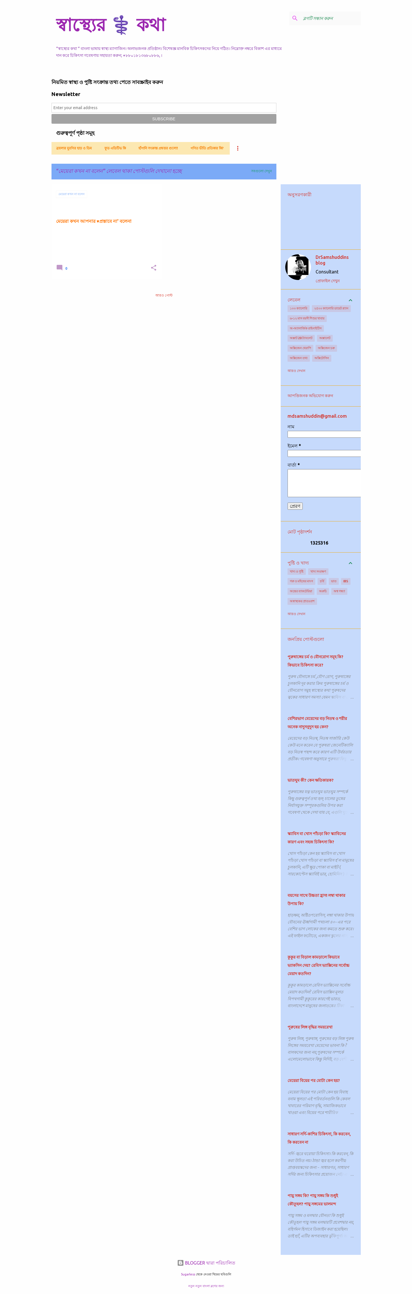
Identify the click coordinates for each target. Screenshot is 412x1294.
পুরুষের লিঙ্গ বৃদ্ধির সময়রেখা (310, 1027)
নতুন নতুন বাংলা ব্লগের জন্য (206, 1286)
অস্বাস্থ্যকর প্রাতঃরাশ (302, 601)
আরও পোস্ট (164, 295)
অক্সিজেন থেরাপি (300, 348)
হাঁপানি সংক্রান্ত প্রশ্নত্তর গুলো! (158, 148)
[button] (153, 268)
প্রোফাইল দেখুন (328, 281)
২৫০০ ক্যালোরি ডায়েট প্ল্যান (331, 308)
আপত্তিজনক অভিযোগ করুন (310, 395)
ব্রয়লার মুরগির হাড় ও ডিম (74, 148)
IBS (345, 581)
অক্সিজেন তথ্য (299, 358)
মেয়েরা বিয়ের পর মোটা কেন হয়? (314, 1080)
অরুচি (323, 591)
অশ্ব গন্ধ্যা (339, 591)
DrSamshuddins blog (332, 260)
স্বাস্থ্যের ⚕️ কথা (110, 25)
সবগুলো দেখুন (261, 171)
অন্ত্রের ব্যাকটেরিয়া (301, 591)
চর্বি (322, 581)
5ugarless (188, 1274)
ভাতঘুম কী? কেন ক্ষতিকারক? (311, 780)
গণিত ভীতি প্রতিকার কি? (207, 148)
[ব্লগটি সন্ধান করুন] (331, 18)
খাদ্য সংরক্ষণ (318, 571)
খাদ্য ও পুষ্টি (297, 571)
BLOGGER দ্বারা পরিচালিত (206, 1262)
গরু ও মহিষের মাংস (301, 581)
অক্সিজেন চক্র (326, 348)
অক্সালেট (324, 338)
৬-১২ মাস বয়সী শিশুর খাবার (307, 318)
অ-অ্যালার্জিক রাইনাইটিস (306, 328)
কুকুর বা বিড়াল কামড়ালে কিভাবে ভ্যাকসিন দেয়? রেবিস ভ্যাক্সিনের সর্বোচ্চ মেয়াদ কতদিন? (318, 965)
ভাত (333, 581)
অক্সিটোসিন (321, 358)
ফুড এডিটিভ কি (115, 148)
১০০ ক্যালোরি (298, 308)
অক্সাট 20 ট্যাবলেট (301, 338)
